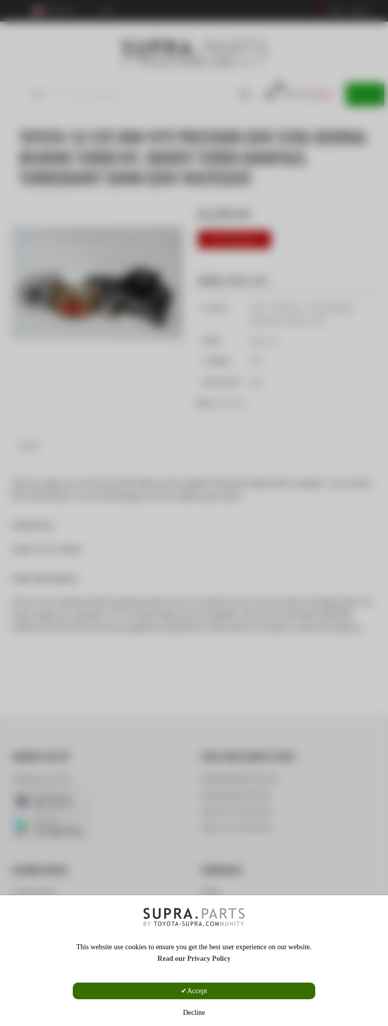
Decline (194, 1012)
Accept (197, 991)
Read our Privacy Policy (194, 958)
